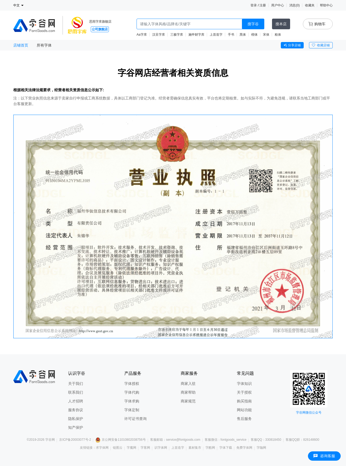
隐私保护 (75, 419)
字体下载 (225, 448)
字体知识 (244, 383)
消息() (294, 5)
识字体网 (160, 448)
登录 (253, 5)
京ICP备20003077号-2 (75, 440)
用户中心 (277, 5)
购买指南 (244, 401)
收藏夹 (310, 5)
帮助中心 (326, 5)
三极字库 (176, 34)
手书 (231, 34)
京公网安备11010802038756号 (120, 440)
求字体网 (102, 448)
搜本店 (281, 24)
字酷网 (210, 448)
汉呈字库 (158, 34)
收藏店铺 (321, 45)
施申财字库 (196, 34)
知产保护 (75, 427)
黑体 (243, 34)
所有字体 (44, 45)
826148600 (311, 440)
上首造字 (216, 34)
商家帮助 (188, 392)
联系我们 (75, 392)
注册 (263, 5)
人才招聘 (75, 401)
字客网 (145, 448)
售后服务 (244, 419)
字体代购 (131, 392)
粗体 (278, 34)
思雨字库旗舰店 (100, 21)
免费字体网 (244, 448)
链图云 (117, 448)
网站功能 (244, 410)
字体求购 (131, 401)
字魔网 (131, 448)
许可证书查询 (135, 419)
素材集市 (194, 448)
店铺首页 (20, 45)
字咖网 (261, 448)
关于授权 (244, 392)
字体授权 (131, 383)
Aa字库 (142, 34)
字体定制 (131, 410)
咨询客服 (324, 456)
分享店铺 (292, 45)
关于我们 (75, 383)
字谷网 (50, 440)
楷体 (254, 34)
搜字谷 (253, 24)
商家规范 (188, 401)
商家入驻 (188, 383)
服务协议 (75, 410)
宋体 (266, 34)
